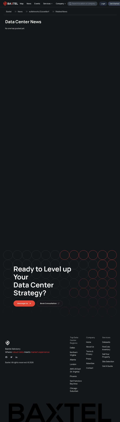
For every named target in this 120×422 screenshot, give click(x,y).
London (73, 364)
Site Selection (108, 361)
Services (48, 3)
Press (88, 358)
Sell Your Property (106, 355)
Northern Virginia (74, 353)
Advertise (90, 363)
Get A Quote (107, 366)
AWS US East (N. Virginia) (75, 370)
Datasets (106, 342)
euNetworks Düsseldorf (39, 11)
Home (88, 342)
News (29, 3)
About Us (90, 346)
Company (61, 3)
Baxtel (8, 11)
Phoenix (73, 376)
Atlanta (73, 359)
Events (37, 3)
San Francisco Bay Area (76, 382)
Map (21, 3)
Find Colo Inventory (106, 348)
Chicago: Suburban (74, 389)
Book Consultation (49, 303)
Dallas (72, 347)
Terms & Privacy (89, 352)
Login (103, 4)
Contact (89, 368)
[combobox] (82, 4)
